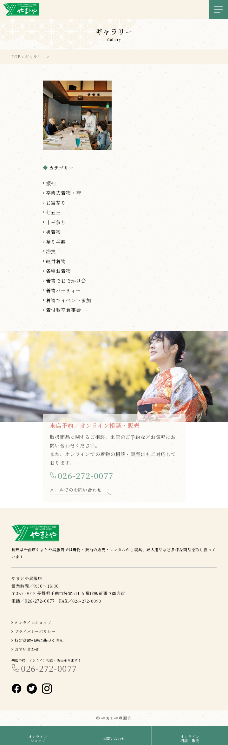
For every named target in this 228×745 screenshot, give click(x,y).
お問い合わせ (27, 649)
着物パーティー (63, 290)
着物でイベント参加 (68, 300)
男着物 (53, 231)
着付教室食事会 (63, 309)
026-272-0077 (86, 477)
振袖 (51, 183)
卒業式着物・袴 (63, 192)
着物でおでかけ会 (66, 280)
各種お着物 (58, 270)
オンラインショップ (33, 622)
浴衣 (51, 251)
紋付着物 (56, 261)
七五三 (53, 212)
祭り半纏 (56, 241)
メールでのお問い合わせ (76, 491)
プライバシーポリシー (35, 631)
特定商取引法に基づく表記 (39, 640)
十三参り (56, 222)
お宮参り (56, 202)
